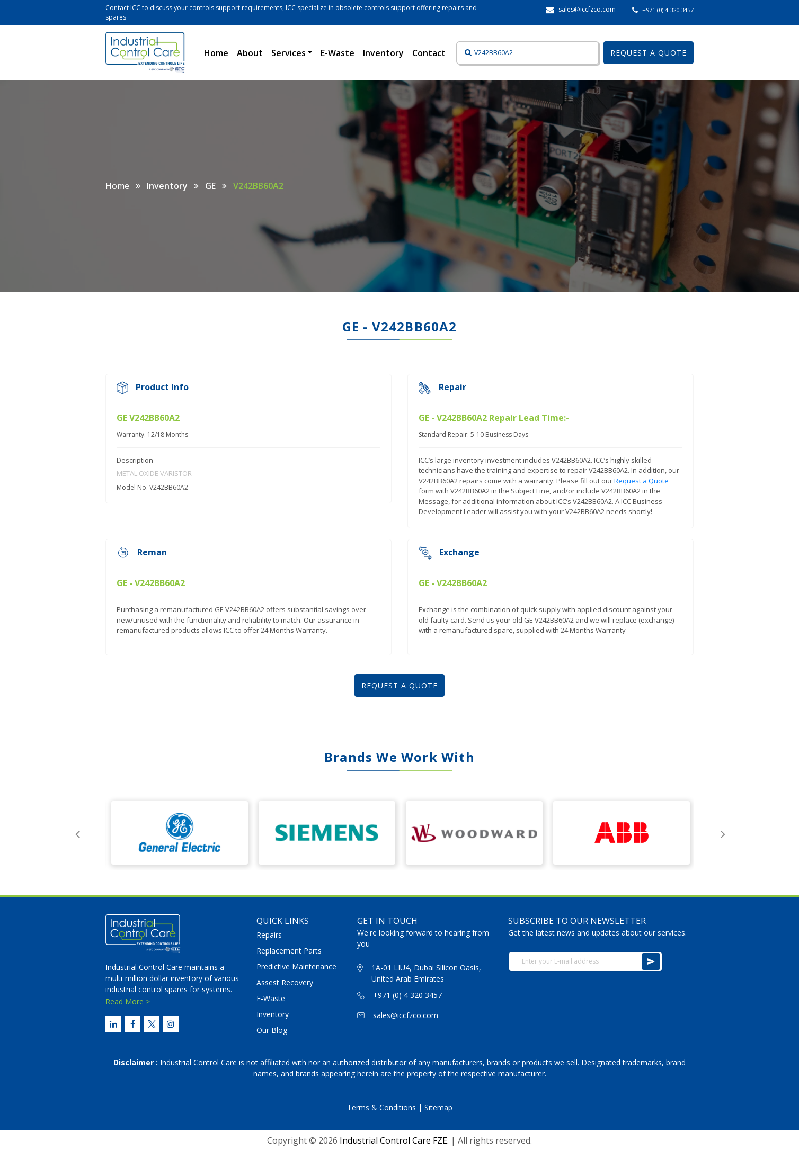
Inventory (383, 53)
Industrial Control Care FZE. (394, 1140)
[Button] (464, 53)
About (250, 53)
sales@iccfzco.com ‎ (587, 9)
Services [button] (289, 53)
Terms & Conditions (381, 1107)
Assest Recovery (284, 982)
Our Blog (271, 1030)
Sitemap (438, 1107)
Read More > (127, 1001)
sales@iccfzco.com (405, 1015)
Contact (429, 53)
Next (722, 833)
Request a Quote (641, 480)
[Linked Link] (113, 1024)
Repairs (269, 935)
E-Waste (337, 53)
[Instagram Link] (171, 1024)
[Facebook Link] (132, 1024)
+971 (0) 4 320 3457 (668, 10)
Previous (77, 833)
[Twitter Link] (151, 1024)
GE (210, 186)
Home (218, 52)
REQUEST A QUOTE (648, 53)
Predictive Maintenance (296, 966)
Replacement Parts (289, 951)
